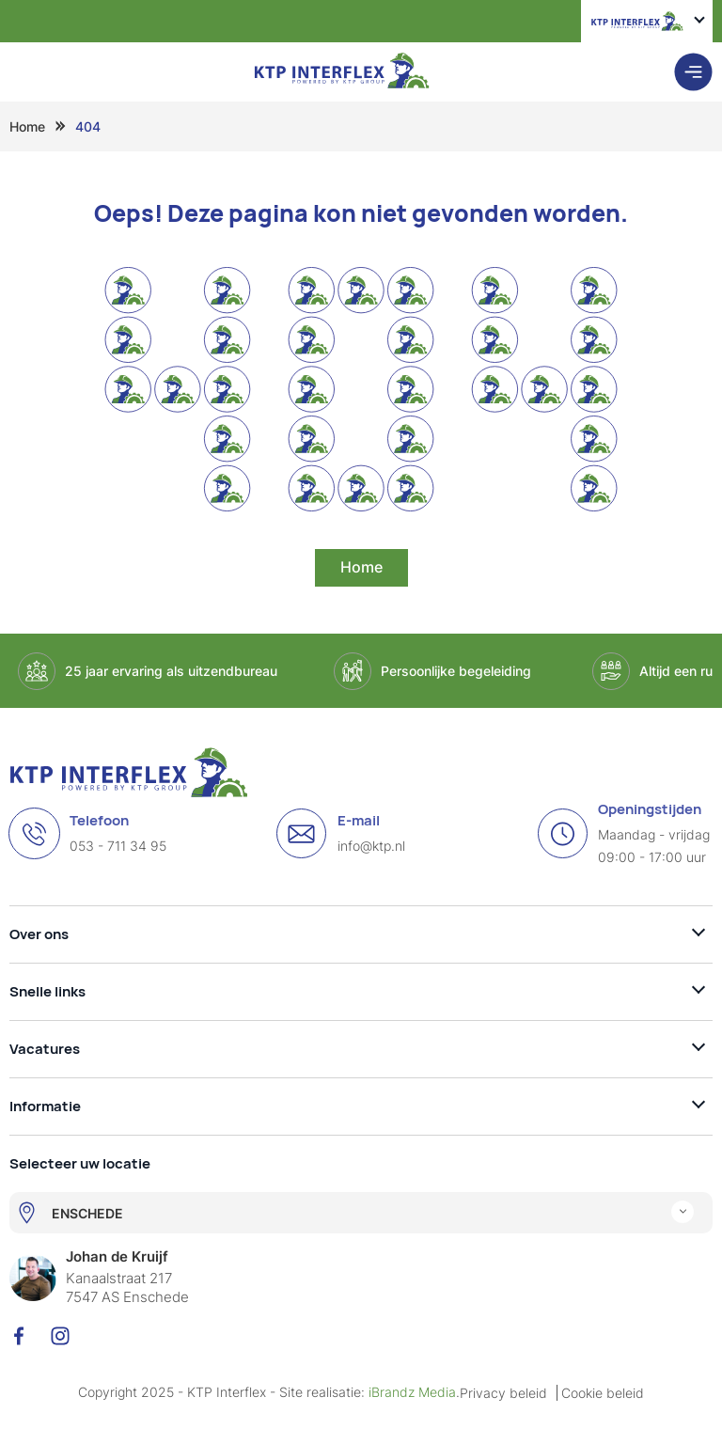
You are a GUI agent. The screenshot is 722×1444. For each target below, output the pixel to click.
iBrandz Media (412, 1392)
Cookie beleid (602, 1393)
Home (27, 126)
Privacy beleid (503, 1393)
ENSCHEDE (87, 1213)
